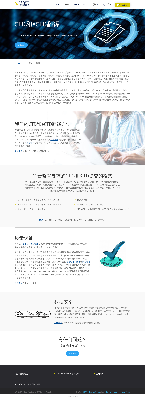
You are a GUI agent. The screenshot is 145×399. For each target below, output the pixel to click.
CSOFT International (91, 392)
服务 (67, 5)
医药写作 (100, 374)
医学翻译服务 (22, 374)
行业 (58, 5)
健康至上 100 (79, 5)
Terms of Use (111, 392)
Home (17, 63)
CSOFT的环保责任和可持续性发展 (27, 384)
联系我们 (21, 45)
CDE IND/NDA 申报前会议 (67, 374)
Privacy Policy (125, 392)
